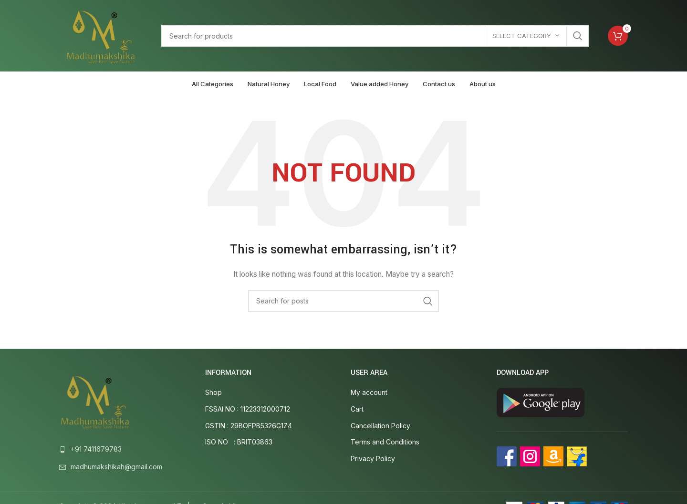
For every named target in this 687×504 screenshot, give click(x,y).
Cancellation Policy (380, 426)
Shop (213, 392)
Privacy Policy (373, 458)
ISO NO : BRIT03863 (238, 442)
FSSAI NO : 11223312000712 (247, 409)
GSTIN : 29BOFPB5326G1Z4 (248, 426)
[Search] (375, 36)
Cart (357, 409)
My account (369, 392)
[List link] (125, 449)
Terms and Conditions (385, 442)
